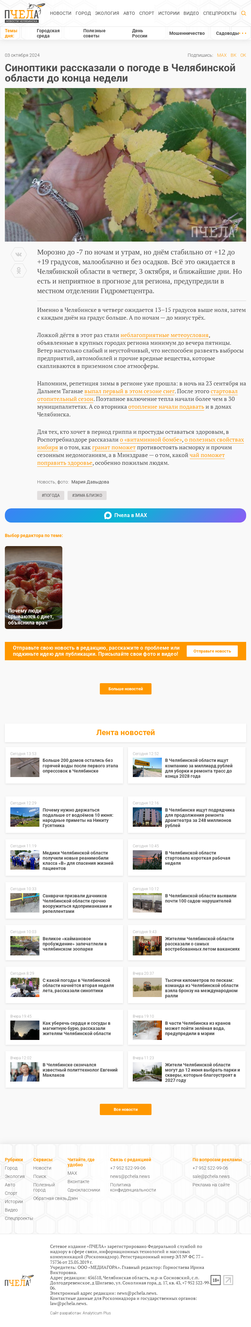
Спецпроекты (219, 13)
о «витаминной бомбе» (151, 439)
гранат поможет (114, 447)
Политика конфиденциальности (133, 1187)
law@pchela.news (68, 1303)
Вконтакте (78, 1181)
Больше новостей (126, 688)
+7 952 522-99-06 (128, 1168)
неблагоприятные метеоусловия (164, 335)
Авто (129, 13)
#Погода (51, 495)
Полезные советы (94, 33)
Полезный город (44, 1187)
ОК (243, 55)
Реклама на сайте (211, 1184)
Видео (191, 13)
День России (139, 33)
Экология (107, 13)
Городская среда (48, 33)
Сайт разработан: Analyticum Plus (80, 1313)
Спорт (146, 13)
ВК (233, 55)
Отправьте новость (212, 651)
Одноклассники (84, 1189)
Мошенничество (187, 33)
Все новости (126, 1109)
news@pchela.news (130, 1176)
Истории (169, 13)
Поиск (39, 1176)
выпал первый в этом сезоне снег (129, 391)
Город (83, 13)
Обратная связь (50, 1198)
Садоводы (227, 33)
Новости (60, 13)
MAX (222, 55)
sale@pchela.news (211, 1176)
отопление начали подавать (166, 406)
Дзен (73, 1198)
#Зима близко (87, 495)
